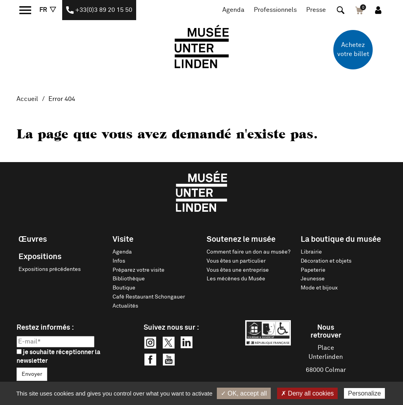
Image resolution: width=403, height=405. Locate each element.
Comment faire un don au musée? (248, 252)
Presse (316, 10)
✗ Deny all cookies (307, 393)
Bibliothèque (129, 279)
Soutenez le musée (241, 239)
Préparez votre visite (139, 270)
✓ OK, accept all (244, 393)
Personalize (364, 393)
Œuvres (32, 239)
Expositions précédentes (49, 269)
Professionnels (275, 10)
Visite (123, 239)
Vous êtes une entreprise (238, 270)
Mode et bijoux (319, 288)
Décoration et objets (326, 261)
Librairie (311, 252)
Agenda (233, 10)
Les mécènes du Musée (236, 279)
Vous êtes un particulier (236, 261)
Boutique (124, 288)
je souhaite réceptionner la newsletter (58, 356)
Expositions (39, 257)
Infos (119, 261)
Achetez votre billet (353, 49)
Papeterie (313, 270)
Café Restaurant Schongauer (149, 297)
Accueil (27, 99)
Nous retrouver (326, 331)
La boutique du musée (341, 239)
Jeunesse (313, 279)
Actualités (125, 306)
